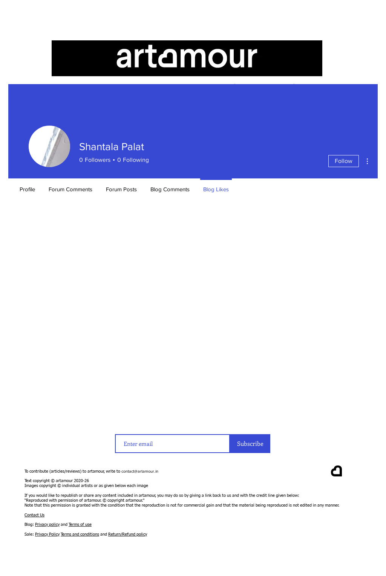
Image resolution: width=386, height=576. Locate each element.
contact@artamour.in (139, 471)
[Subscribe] (250, 443)
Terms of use (80, 524)
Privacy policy (47, 524)
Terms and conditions (80, 534)
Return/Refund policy (127, 534)
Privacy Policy (47, 534)
